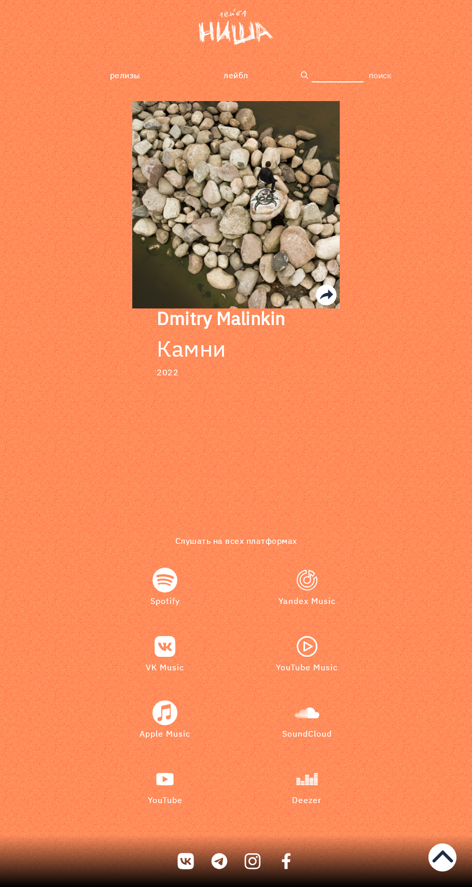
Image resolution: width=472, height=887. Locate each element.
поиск (380, 75)
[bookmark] (236, 27)
